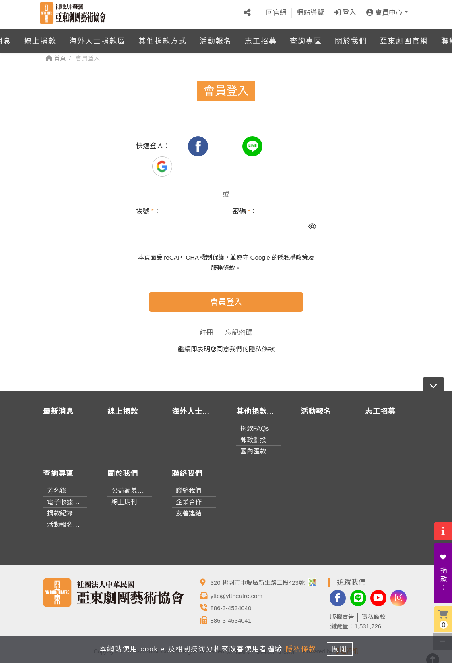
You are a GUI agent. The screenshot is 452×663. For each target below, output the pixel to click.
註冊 (206, 333)
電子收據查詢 (66, 502)
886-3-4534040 (231, 608)
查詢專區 (306, 38)
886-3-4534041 (231, 620)
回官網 (276, 11)
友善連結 (189, 513)
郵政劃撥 (253, 439)
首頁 (55, 58)
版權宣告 (342, 616)
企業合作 (189, 502)
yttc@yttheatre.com (236, 595)
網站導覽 (310, 11)
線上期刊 (124, 502)
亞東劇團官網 (404, 38)
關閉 (342, 648)
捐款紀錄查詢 (66, 513)
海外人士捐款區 (97, 38)
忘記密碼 (238, 333)
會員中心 (384, 11)
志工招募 (261, 38)
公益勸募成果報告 (137, 490)
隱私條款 (262, 349)
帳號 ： (148, 211)
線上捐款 (40, 38)
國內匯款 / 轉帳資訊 (268, 451)
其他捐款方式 (162, 38)
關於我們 (351, 38)
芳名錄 (56, 490)
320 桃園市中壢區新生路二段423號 (263, 582)
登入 (345, 11)
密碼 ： (244, 211)
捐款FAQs (254, 428)
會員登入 (226, 301)
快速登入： (153, 146)
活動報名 (216, 38)
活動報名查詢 (66, 524)
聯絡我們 (189, 490)
